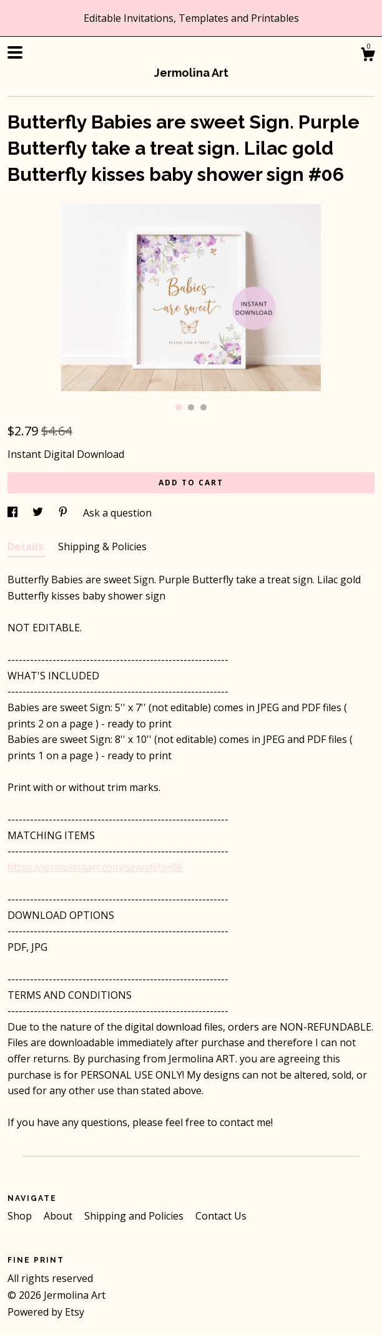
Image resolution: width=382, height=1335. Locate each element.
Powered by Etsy (45, 1312)
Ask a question (117, 513)
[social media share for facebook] (13, 513)
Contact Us (221, 1216)
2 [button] (191, 407)
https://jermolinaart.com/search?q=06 (95, 867)
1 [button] (178, 407)
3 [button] (203, 407)
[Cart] (368, 56)
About (59, 1216)
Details (26, 546)
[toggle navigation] (14, 52)
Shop (20, 1216)
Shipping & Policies (102, 546)
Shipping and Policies (135, 1216)
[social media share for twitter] (39, 513)
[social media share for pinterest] (64, 513)
